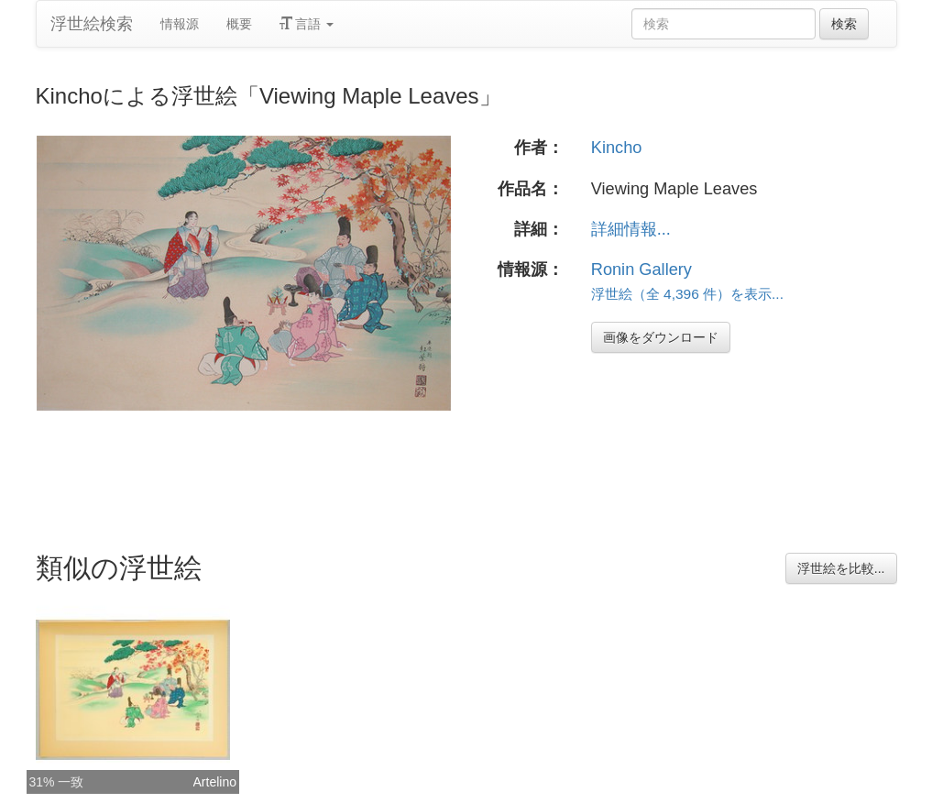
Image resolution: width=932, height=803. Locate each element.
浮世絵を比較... (841, 568)
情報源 (179, 23)
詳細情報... (631, 229)
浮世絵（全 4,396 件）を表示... (687, 294)
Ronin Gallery (641, 269)
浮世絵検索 (91, 24)
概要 (239, 23)
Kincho (616, 147)
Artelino (214, 782)
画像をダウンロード (660, 337)
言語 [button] (307, 23)
